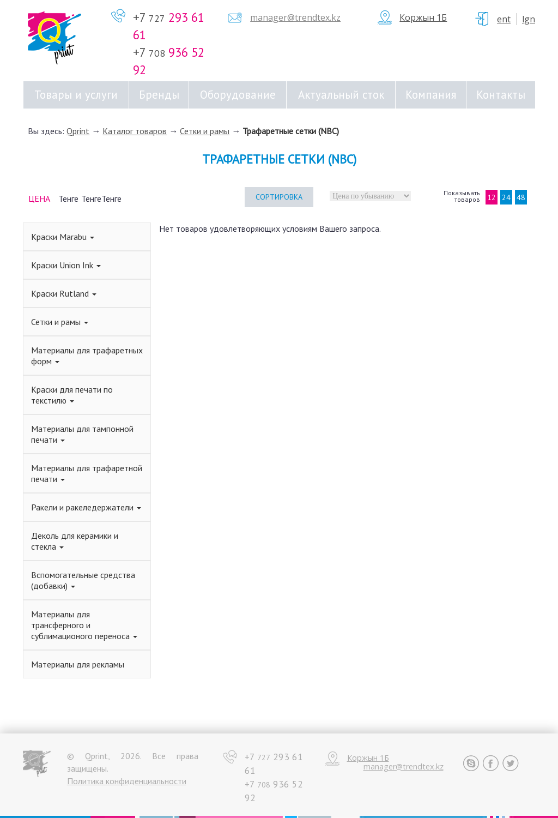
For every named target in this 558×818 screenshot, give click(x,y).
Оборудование (238, 94)
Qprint (77, 130)
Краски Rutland (63, 293)
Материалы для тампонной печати (82, 434)
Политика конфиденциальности (126, 780)
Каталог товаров (134, 130)
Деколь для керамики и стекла (74, 541)
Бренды (159, 94)
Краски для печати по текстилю (72, 395)
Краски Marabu (62, 236)
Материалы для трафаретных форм (87, 355)
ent (504, 19)
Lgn (528, 19)
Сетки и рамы (204, 130)
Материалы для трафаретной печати (86, 473)
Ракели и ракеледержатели (86, 507)
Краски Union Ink (66, 265)
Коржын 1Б (423, 17)
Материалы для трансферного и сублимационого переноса (84, 625)
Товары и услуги (76, 94)
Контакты (500, 94)
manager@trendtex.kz (295, 17)
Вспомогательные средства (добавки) (83, 580)
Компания (430, 94)
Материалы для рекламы (77, 664)
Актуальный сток (341, 94)
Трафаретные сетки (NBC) (290, 130)
